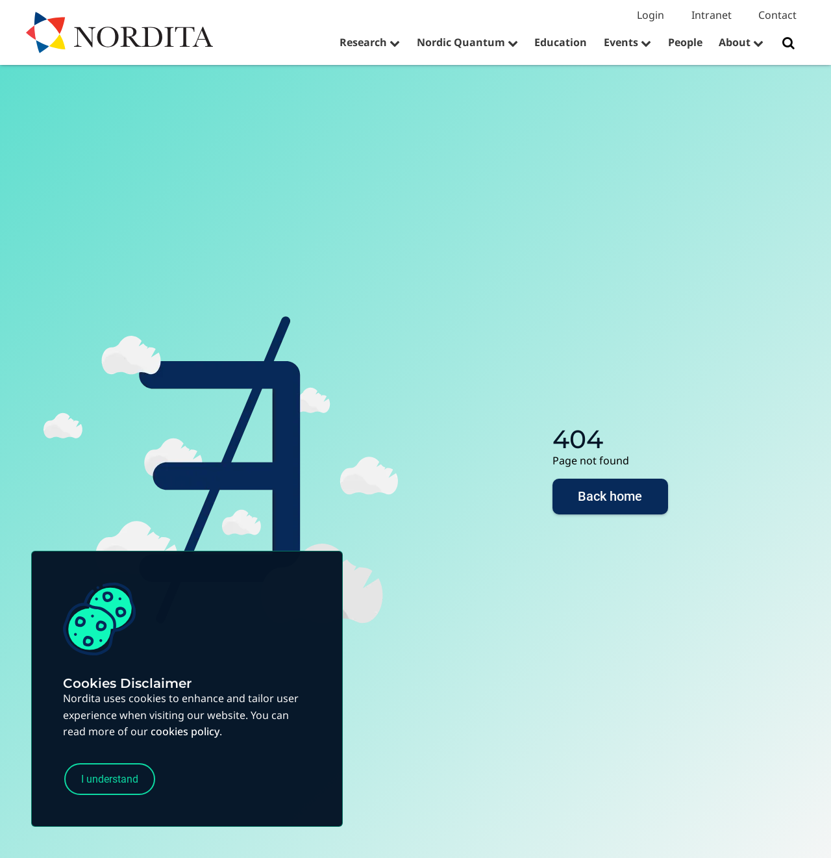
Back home (610, 498)
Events (621, 42)
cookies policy (185, 729)
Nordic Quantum (461, 42)
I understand (114, 778)
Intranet (711, 15)
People (685, 42)
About (734, 42)
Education (560, 42)
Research (363, 42)
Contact (777, 15)
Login (650, 15)
